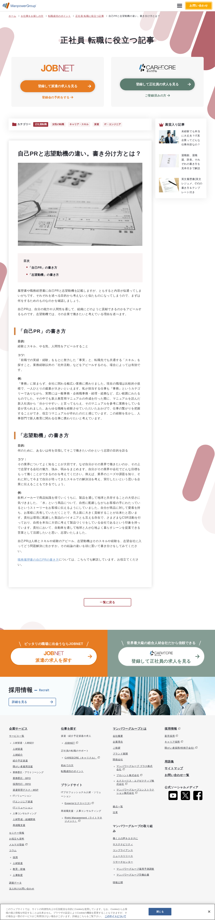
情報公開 (118, 882)
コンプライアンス (123, 850)
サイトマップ (174, 768)
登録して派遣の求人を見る (57, 86)
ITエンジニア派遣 (23, 802)
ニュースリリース (123, 856)
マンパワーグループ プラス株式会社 (134, 768)
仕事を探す (68, 729)
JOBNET (70, 743)
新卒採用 (170, 736)
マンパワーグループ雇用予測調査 (135, 869)
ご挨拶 (116, 748)
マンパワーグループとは (130, 729)
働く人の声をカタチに (125, 838)
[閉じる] (209, 912)
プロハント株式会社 (127, 775)
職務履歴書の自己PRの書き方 (38, 560)
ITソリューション (23, 807)
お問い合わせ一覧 (177, 775)
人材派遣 (18, 749)
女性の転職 (59, 124)
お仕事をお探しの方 (32, 16)
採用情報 (171, 729)
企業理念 (118, 742)
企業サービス (18, 729)
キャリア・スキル (81, 124)
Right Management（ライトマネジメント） (83, 819)
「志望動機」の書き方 (43, 275)
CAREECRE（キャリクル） (81, 758)
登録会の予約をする (56, 97)
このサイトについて (115, 916)
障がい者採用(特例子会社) (179, 748)
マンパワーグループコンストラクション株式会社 (135, 792)
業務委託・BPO (22, 778)
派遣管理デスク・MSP (26, 790)
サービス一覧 (16, 736)
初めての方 (67, 765)
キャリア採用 (172, 742)
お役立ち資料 (16, 839)
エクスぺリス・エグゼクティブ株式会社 (135, 783)
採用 (15, 857)
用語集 (169, 761)
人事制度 (18, 875)
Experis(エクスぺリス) (78, 803)
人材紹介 (18, 755)
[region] (107, 912)
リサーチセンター (123, 862)
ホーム (12, 16)
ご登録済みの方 (155, 95)
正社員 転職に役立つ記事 (89, 16)
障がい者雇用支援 (23, 766)
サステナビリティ (123, 844)
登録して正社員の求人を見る (157, 84)
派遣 (99, 124)
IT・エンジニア (115, 124)
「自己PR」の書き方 (42, 267)
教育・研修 (19, 869)
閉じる (160, 911)
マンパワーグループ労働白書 (132, 875)
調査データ (15, 883)
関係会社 (118, 759)
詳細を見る (19, 702)
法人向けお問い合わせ (21, 888)
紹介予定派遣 (20, 760)
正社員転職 (41, 124)
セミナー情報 (16, 833)
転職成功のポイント (59, 16)
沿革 (115, 812)
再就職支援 (19, 825)
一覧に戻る (107, 602)
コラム (13, 850)
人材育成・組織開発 (24, 819)
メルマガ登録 (16, 845)
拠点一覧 (118, 806)
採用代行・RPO (22, 784)
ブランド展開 (120, 753)
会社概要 (118, 736)
